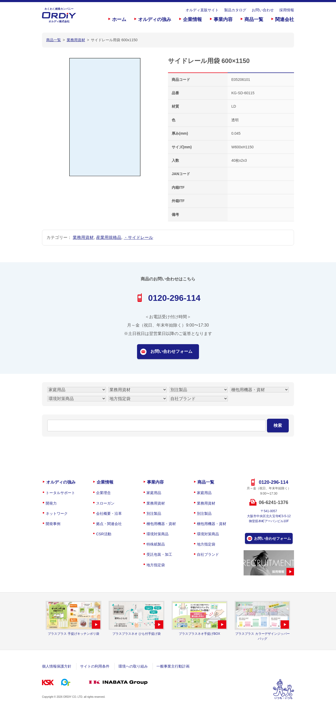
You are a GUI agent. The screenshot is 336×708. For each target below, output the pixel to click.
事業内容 (223, 19)
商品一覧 (253, 19)
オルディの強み (154, 19)
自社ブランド (208, 554)
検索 (278, 425)
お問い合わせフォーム (171, 351)
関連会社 (284, 19)
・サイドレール (138, 237)
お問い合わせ (263, 10)
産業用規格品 (108, 237)
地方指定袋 (155, 565)
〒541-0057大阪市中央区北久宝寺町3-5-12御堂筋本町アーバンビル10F (269, 516)
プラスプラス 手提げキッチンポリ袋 (73, 634)
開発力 (51, 503)
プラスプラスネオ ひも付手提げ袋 (136, 634)
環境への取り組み (133, 666)
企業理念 (103, 493)
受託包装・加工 (159, 554)
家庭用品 (153, 493)
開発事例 (53, 524)
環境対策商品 (157, 534)
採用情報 (286, 10)
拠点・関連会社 (109, 524)
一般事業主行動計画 (173, 666)
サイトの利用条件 (94, 666)
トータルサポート (60, 493)
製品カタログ (235, 10)
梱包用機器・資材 (161, 524)
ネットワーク (57, 513)
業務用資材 (83, 237)
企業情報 (192, 19)
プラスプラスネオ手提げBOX (199, 634)
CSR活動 (103, 534)
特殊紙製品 (155, 544)
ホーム (119, 19)
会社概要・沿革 (109, 513)
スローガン (105, 503)
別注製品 (153, 513)
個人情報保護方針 (56, 666)
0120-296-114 (174, 298)
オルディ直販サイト (202, 10)
